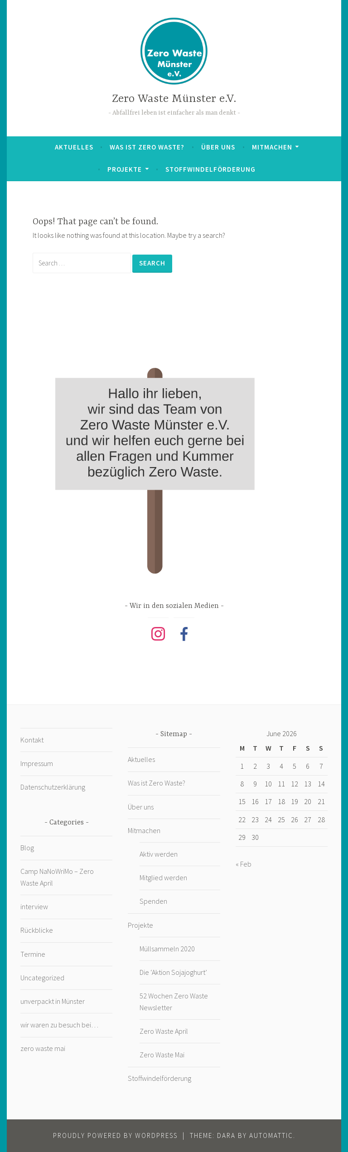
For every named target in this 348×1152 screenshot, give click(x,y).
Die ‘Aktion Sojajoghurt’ (173, 972)
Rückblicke (36, 930)
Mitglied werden (163, 877)
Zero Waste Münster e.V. (174, 99)
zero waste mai (42, 1048)
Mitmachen (272, 147)
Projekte (124, 169)
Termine (32, 954)
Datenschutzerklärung (52, 786)
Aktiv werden (159, 853)
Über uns (218, 147)
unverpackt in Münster (52, 1001)
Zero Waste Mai (162, 1054)
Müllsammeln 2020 (167, 948)
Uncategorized (42, 977)
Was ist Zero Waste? (147, 147)
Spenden (153, 901)
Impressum (36, 763)
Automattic (271, 1135)
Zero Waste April (164, 1031)
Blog (27, 847)
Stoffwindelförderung (210, 169)
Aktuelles (74, 147)
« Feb (243, 863)
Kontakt (32, 739)
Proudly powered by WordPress (115, 1135)
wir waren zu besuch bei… (59, 1024)
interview (34, 906)
